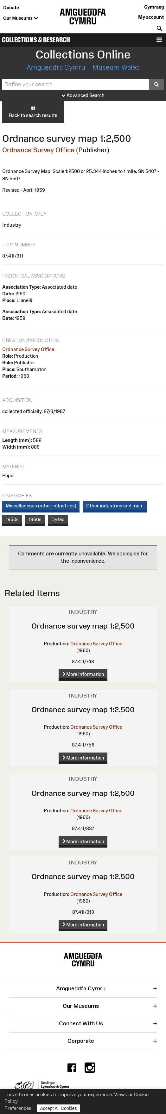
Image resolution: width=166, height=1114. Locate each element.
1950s (12, 519)
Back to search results (33, 111)
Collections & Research (36, 40)
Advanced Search (83, 96)
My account (151, 17)
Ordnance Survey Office (38, 150)
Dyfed (58, 519)
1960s (35, 519)
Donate (11, 7)
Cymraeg (154, 7)
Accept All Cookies (58, 1108)
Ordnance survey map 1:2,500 (83, 626)
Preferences (17, 1108)
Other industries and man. (115, 505)
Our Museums (20, 18)
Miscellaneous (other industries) (41, 505)
